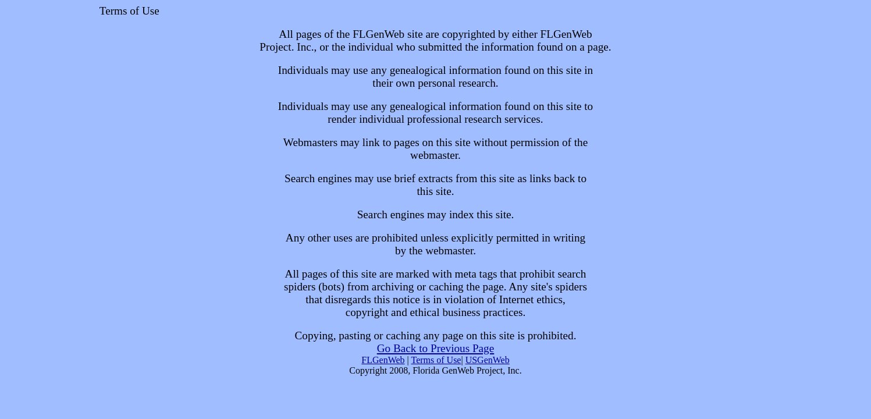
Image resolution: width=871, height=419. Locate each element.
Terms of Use (436, 360)
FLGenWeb (382, 360)
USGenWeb (487, 360)
